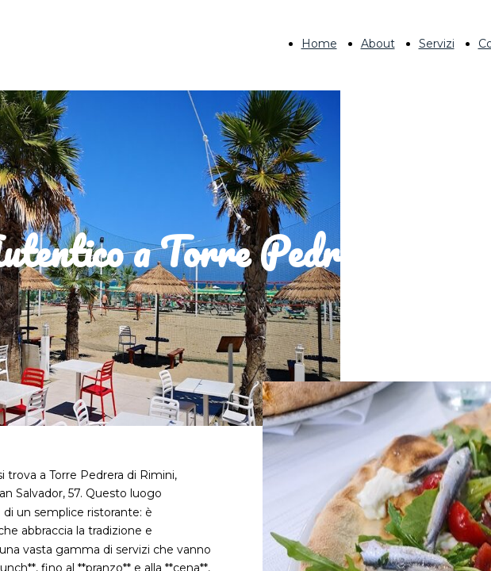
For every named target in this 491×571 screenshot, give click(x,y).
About (378, 43)
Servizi (437, 43)
